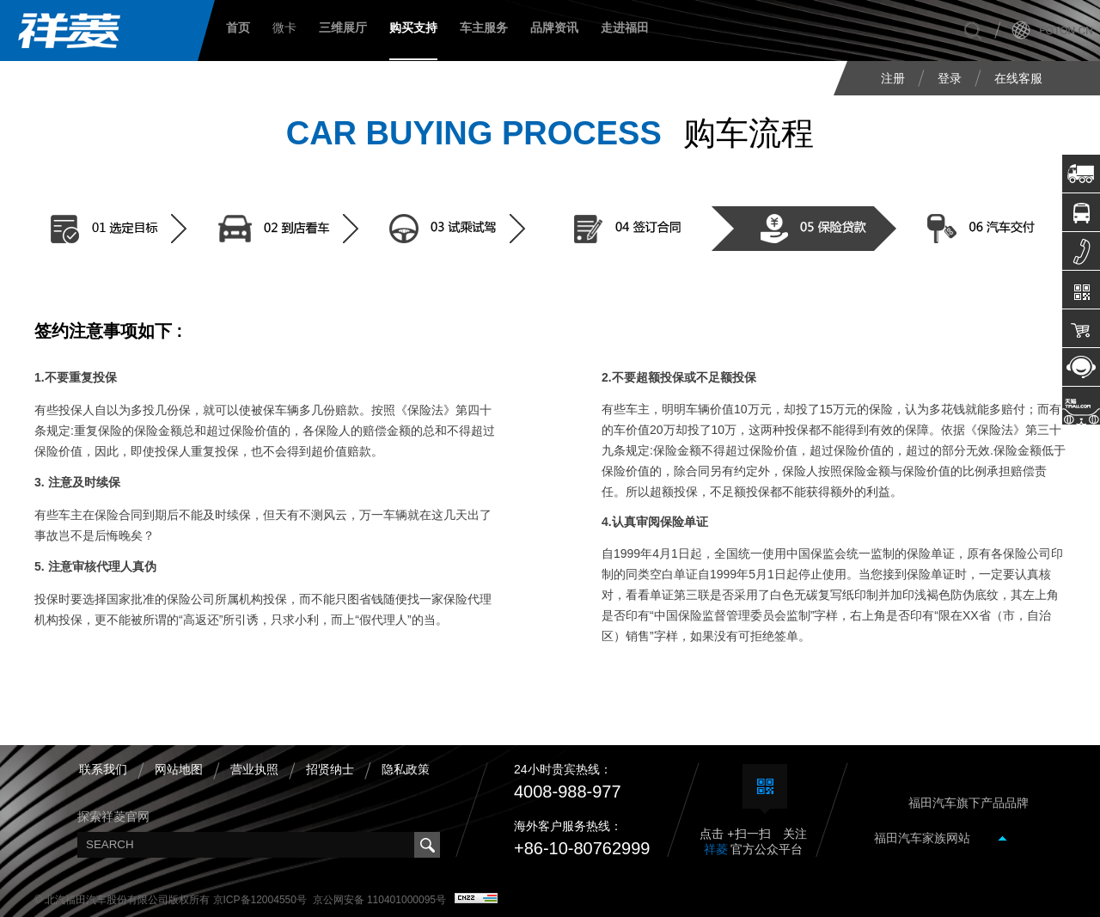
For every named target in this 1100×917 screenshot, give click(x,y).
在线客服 (1018, 78)
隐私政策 (406, 769)
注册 (893, 78)
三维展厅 (343, 27)
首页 (238, 27)
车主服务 (484, 27)
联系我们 (103, 769)
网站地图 (179, 769)
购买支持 (413, 27)
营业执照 (254, 769)
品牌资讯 (554, 27)
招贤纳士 (330, 769)
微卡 (284, 27)
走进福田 (625, 27)
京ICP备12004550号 (260, 900)
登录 (950, 78)
